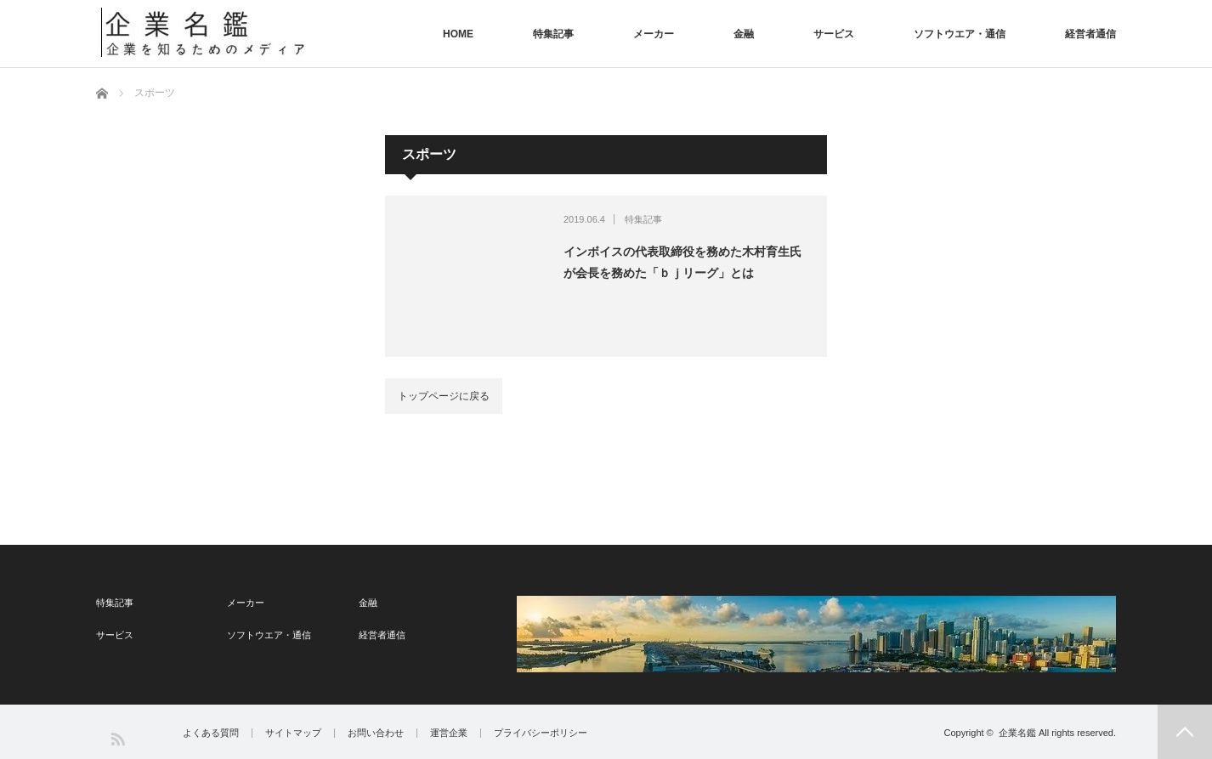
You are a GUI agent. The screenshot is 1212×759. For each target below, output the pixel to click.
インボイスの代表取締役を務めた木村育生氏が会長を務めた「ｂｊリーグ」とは (682, 262)
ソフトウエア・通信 (959, 34)
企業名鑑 (1017, 733)
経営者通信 (1090, 34)
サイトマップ (293, 733)
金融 (743, 34)
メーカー (653, 34)
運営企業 (448, 733)
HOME (458, 34)
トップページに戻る (444, 396)
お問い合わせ (376, 733)
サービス (833, 34)
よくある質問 (211, 733)
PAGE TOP (1185, 732)
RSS (116, 738)
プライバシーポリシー (540, 733)
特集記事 (553, 34)
